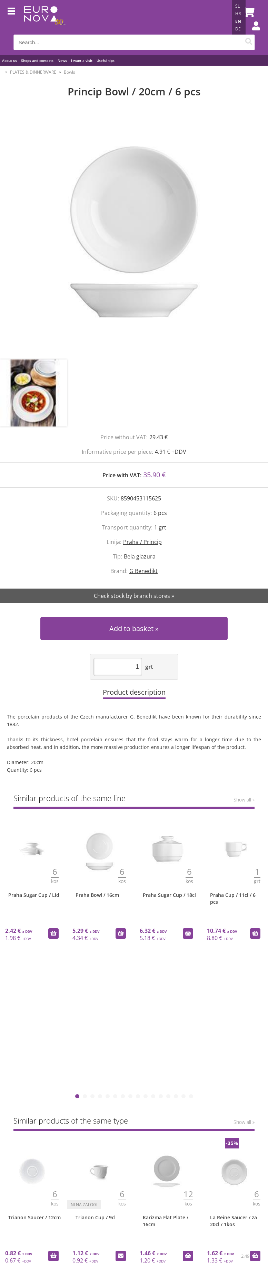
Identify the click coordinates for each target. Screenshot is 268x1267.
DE (238, 29)
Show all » (244, 799)
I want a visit (81, 60)
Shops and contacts (37, 60)
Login (252, 33)
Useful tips (106, 60)
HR (238, 14)
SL (237, 6)
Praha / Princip (142, 542)
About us (9, 60)
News (62, 60)
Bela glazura (140, 556)
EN (238, 21)
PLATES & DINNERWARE (33, 72)
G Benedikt (143, 571)
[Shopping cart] (248, 12)
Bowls (69, 72)
